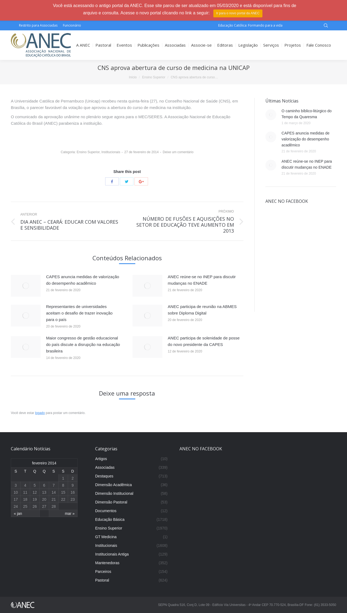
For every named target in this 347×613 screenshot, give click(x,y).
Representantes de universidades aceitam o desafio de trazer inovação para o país (79, 313)
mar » (70, 513)
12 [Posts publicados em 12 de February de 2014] (35, 492)
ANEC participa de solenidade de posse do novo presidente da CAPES (204, 341)
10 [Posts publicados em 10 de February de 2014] (16, 492)
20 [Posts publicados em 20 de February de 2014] (44, 499)
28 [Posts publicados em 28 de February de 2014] (54, 506)
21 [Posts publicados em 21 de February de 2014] (54, 499)
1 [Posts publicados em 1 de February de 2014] (63, 478)
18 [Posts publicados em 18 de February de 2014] (25, 499)
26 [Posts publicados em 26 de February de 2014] (35, 506)
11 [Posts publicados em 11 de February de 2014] (25, 492)
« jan (18, 513)
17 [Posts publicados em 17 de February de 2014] (16, 499)
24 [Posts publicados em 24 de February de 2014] (16, 506)
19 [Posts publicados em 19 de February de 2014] (35, 499)
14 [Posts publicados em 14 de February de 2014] (54, 492)
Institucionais (110, 152)
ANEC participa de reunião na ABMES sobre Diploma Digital (202, 309)
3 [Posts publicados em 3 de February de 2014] (16, 485)
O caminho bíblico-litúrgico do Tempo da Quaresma (307, 114)
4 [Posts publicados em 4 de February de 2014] (25, 485)
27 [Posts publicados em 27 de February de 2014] (44, 506)
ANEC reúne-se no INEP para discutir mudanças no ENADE (202, 279)
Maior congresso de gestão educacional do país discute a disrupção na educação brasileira (83, 344)
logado (40, 413)
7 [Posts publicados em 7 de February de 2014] (54, 485)
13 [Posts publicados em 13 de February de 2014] (44, 492)
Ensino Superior (153, 77)
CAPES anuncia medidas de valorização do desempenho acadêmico (82, 279)
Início (133, 77)
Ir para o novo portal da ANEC (237, 13)
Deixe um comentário (178, 152)
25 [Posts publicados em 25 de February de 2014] (25, 506)
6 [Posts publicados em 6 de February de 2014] (44, 485)
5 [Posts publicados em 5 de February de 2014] (35, 485)
